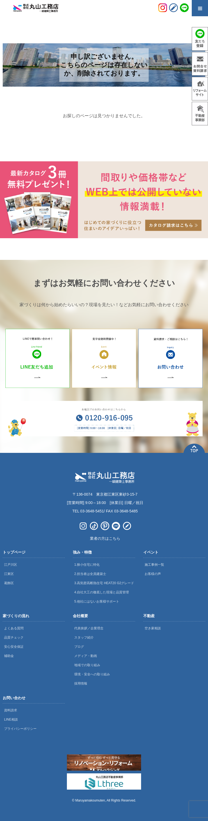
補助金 (9, 656)
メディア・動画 (85, 656)
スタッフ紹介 (84, 637)
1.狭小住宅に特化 (87, 565)
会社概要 (80, 616)
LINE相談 (11, 719)
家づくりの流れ (16, 616)
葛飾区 (9, 583)
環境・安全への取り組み (92, 674)
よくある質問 (14, 628)
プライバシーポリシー (20, 729)
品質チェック (14, 637)
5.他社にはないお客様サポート (96, 601)
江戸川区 (10, 565)
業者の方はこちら (105, 538)
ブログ (79, 647)
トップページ (14, 552)
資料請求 (10, 710)
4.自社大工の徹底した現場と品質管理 (101, 592)
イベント (150, 552)
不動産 (149, 616)
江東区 (9, 574)
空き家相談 (153, 628)
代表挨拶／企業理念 (88, 628)
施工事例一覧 (154, 565)
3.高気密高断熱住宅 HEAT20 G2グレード (104, 583)
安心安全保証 (14, 647)
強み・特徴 (82, 552)
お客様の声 (153, 574)
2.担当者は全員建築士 (90, 574)
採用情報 (80, 683)
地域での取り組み (87, 665)
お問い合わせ (14, 698)
